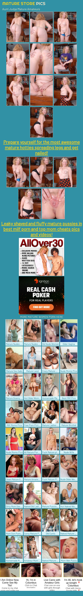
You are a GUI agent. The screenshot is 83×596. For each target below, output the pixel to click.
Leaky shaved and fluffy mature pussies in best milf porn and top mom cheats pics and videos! (41, 229)
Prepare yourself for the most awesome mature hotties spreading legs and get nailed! (41, 147)
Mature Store (23, 3)
